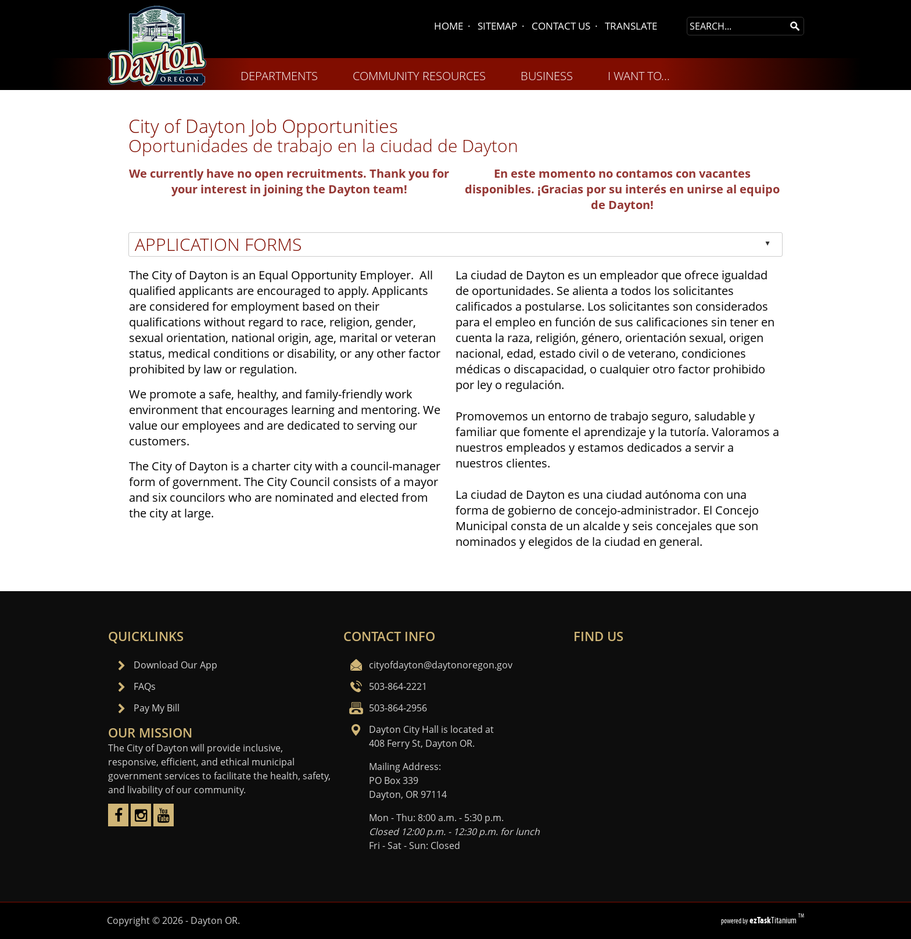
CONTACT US (561, 26)
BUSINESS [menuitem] (547, 76)
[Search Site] (736, 26)
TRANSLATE (631, 26)
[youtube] (163, 822)
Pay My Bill (157, 707)
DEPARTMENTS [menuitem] (279, 76)
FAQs (145, 686)
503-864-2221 (398, 686)
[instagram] (141, 822)
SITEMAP (497, 26)
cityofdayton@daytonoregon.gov (440, 665)
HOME (448, 26)
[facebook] (118, 822)
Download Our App (175, 665)
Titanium (773, 920)
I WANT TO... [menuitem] (639, 76)
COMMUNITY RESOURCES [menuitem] (419, 76)
